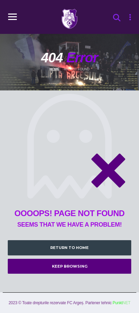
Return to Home (69, 247)
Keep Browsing (69, 266)
